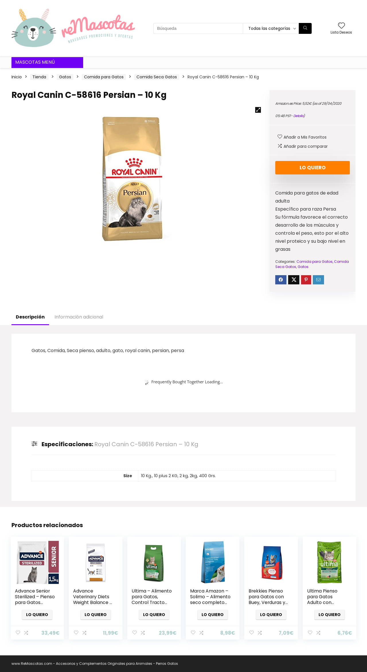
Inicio (16, 77)
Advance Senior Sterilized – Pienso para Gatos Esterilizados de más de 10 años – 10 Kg (35, 605)
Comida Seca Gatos (156, 77)
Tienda (39, 77)
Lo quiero (313, 167)
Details (298, 115)
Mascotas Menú (35, 62)
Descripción (30, 317)
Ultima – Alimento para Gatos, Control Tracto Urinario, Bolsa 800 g (152, 602)
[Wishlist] (341, 26)
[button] (258, 110)
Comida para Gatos (104, 77)
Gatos (65, 77)
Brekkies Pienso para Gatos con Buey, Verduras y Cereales (267, 599)
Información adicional (78, 317)
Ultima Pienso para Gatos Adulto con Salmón (322, 599)
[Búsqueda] (305, 28)
